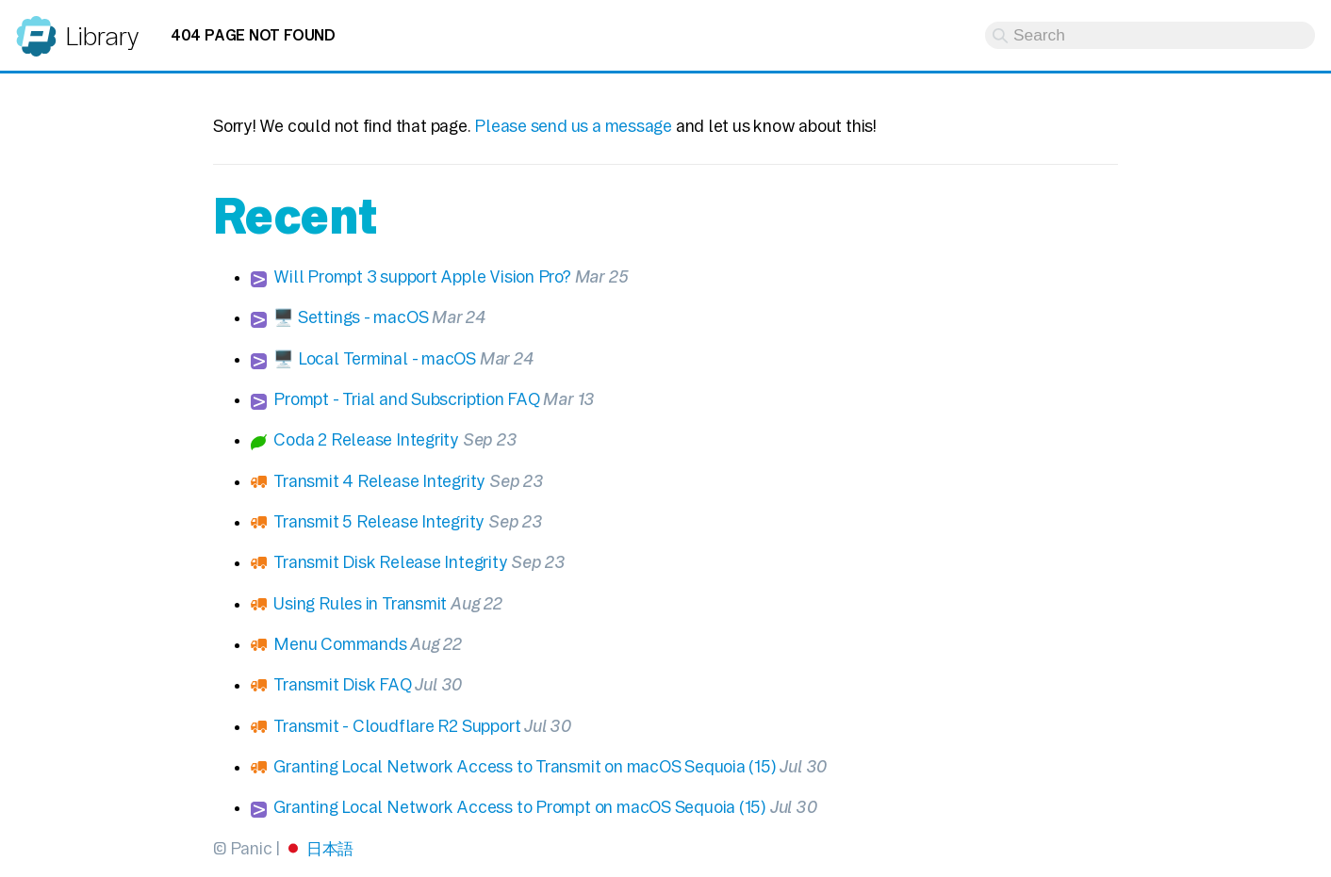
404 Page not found (253, 35)
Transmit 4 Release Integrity (379, 481)
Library (101, 36)
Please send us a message (573, 126)
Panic (36, 28)
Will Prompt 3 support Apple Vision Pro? (422, 276)
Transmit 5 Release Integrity (379, 521)
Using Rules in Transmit (360, 603)
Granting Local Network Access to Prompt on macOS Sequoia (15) (519, 807)
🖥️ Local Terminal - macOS (374, 358)
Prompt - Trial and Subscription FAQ (406, 399)
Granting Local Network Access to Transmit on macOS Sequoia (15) (524, 766)
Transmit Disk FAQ (342, 684)
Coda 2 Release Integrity (366, 439)
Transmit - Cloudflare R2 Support (396, 726)
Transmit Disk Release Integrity (390, 562)
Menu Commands (339, 644)
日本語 (329, 848)
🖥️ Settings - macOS (350, 317)
